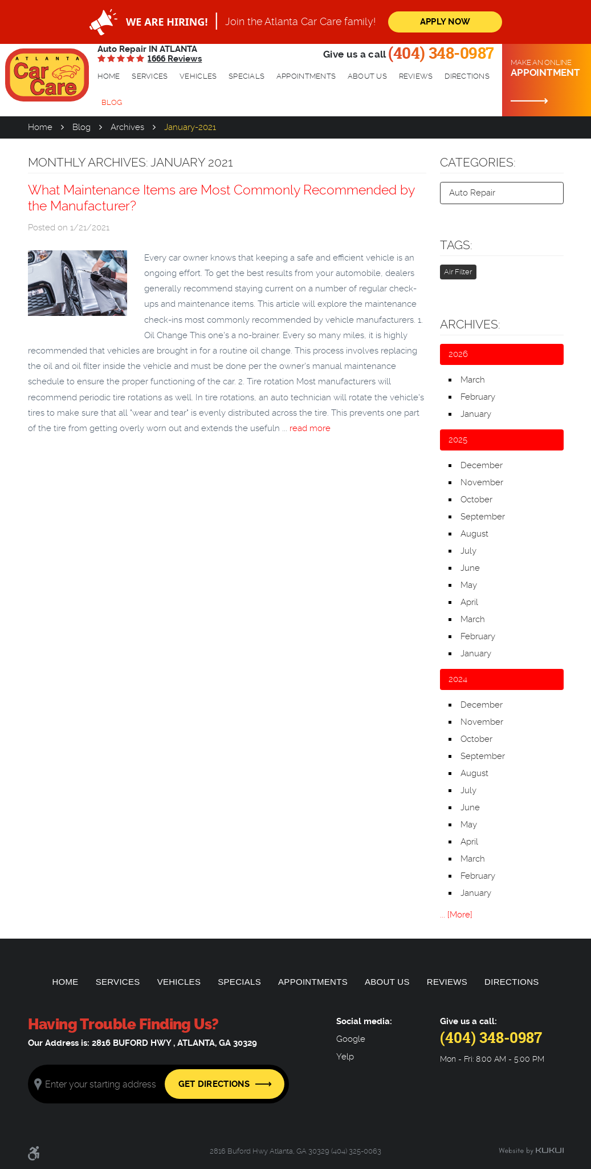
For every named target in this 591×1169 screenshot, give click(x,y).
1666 (175, 58)
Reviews (416, 76)
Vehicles (198, 76)
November (481, 482)
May (468, 585)
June (470, 568)
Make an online (546, 68)
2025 (458, 440)
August (474, 534)
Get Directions (214, 1084)
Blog (111, 102)
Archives (127, 127)
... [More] (456, 915)
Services (150, 76)
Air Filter (458, 271)
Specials (246, 76)
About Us (367, 76)
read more (310, 428)
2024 (458, 679)
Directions (467, 76)
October (476, 499)
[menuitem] (108, 76)
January (475, 414)
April (469, 602)
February (477, 397)
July (468, 551)
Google (350, 1039)
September (482, 517)
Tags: (456, 245)
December (481, 465)
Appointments (306, 76)
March (472, 380)
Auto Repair (472, 193)
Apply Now (445, 22)
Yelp (345, 1057)
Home (108, 76)
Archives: (470, 324)
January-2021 (190, 127)
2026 (458, 354)
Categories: (478, 162)
